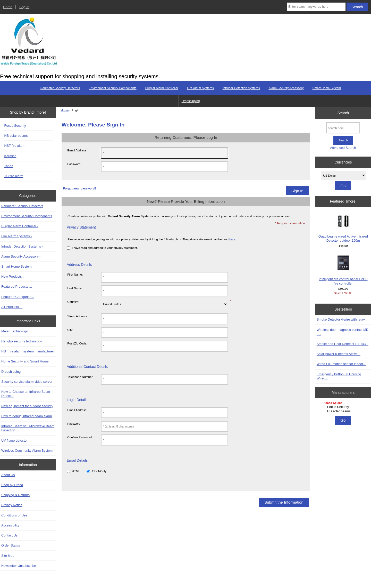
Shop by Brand (12, 485)
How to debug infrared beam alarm (26, 416)
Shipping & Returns (15, 495)
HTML (76, 471)
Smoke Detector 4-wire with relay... (342, 319)
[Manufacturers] (343, 407)
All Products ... (11, 307)
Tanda (8, 166)
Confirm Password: (79, 437)
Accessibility (10, 525)
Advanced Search (343, 148)
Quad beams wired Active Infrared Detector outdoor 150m (343, 228)
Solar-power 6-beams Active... (338, 354)
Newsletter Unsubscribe (18, 566)
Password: (74, 164)
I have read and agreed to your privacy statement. (105, 247)
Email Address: (77, 150)
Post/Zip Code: (77, 343)
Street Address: (77, 316)
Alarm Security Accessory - (20, 256)
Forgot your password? (79, 188)
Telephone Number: (80, 376)
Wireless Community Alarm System (27, 450)
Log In (24, 7)
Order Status (10, 545)
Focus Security (15, 126)
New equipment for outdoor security (27, 406)
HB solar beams (16, 136)
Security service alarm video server (26, 382)
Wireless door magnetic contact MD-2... (343, 332)
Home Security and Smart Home (25, 361)
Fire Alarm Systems (200, 88)
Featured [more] (343, 201)
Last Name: (74, 288)
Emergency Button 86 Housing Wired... (339, 376)
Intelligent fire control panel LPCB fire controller (343, 270)
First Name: (75, 274)
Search (343, 113)
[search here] (343, 127)
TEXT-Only (99, 471)
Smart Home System (326, 88)
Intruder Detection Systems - (22, 246)
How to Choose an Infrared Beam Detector (25, 394)
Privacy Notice (11, 505)
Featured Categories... (17, 297)
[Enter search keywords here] (316, 7)
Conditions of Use (14, 515)
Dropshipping (191, 101)
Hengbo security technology (21, 341)
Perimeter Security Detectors (60, 88)
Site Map (7, 556)
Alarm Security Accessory (285, 88)
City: (70, 329)
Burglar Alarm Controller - (19, 226)
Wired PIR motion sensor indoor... (341, 364)
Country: (73, 301)
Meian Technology (14, 331)
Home (7, 7)
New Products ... (13, 276)
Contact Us (9, 535)
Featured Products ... (16, 286)
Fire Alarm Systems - (16, 236)
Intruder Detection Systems (241, 88)
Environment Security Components (112, 88)
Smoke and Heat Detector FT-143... (342, 344)
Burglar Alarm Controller (161, 88)
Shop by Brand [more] (28, 112)
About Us (8, 475)
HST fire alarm (15, 146)
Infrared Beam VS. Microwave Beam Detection (27, 428)
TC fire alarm (13, 176)
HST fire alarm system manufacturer (27, 351)
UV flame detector (14, 440)
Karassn (10, 156)
